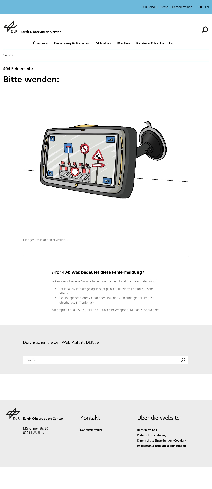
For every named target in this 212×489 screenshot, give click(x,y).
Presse (164, 7)
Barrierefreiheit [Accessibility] (147, 430)
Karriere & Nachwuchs (154, 43)
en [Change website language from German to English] (207, 7)
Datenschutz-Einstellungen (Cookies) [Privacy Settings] (161, 440)
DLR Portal (149, 7)
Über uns (40, 43)
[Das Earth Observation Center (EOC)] (32, 26)
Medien (123, 43)
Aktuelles (103, 43)
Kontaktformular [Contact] (91, 430)
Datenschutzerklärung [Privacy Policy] (152, 435)
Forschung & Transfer (71, 43)
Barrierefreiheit (182, 7)
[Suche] (205, 29)
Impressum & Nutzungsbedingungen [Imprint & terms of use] (161, 446)
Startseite (8, 55)
